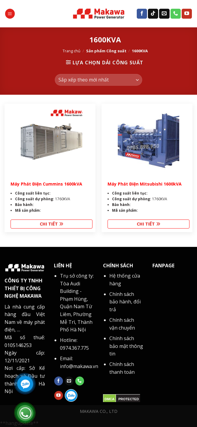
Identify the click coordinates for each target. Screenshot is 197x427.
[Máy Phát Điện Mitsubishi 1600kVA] (149, 140)
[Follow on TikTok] (153, 14)
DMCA (109, 399)
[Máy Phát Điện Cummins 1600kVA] (52, 140)
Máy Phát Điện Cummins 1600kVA (46, 184)
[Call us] (175, 14)
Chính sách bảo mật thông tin (126, 346)
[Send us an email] (164, 14)
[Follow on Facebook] (142, 14)
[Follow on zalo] (71, 395)
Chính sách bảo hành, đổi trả (125, 302)
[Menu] (10, 14)
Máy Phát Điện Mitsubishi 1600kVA (145, 184)
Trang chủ (71, 51)
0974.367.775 (74, 348)
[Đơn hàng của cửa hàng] (98, 80)
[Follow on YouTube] (187, 14)
